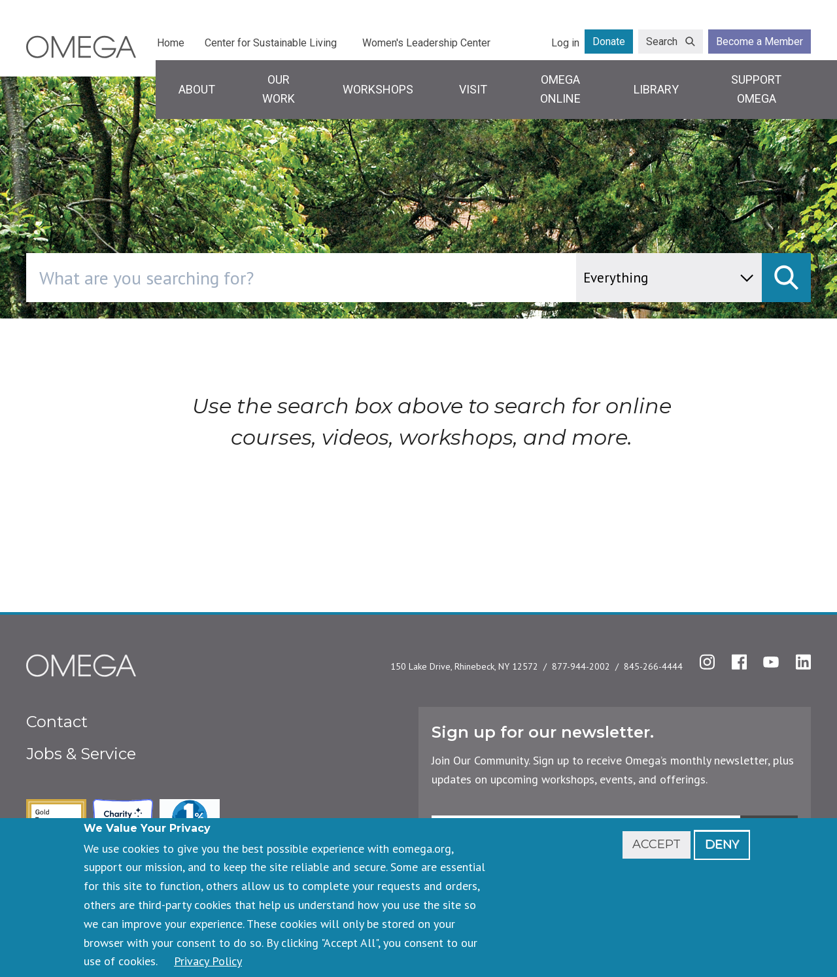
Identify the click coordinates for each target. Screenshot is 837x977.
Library (656, 89)
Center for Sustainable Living (271, 43)
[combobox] (356, 277)
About (197, 89)
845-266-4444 (653, 666)
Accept (656, 844)
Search (661, 41)
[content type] (669, 277)
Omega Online (560, 89)
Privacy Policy (208, 960)
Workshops (378, 89)
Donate (608, 41)
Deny (722, 844)
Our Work (278, 89)
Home (170, 43)
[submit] (786, 277)
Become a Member (759, 41)
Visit (473, 89)
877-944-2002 (581, 666)
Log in (565, 43)
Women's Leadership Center (426, 43)
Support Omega (756, 89)
